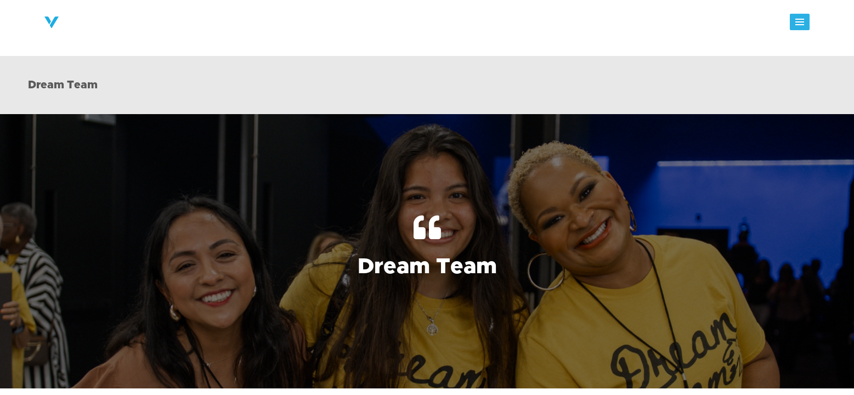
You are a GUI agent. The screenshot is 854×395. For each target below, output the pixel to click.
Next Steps (442, 25)
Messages (594, 25)
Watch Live (696, 25)
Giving (644, 25)
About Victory (319, 25)
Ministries (383, 25)
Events (542, 25)
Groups (497, 25)
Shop (747, 25)
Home (262, 25)
